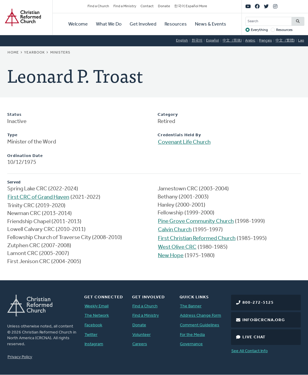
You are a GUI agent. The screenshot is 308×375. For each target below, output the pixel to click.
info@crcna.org (263, 320)
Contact (147, 6)
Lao (301, 40)
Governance (191, 344)
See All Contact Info (249, 351)
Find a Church (98, 6)
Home (13, 52)
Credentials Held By (179, 135)
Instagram (94, 344)
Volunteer (141, 335)
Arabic (250, 40)
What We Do (109, 24)
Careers (139, 344)
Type (12, 135)
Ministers (60, 52)
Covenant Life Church (184, 142)
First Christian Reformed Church (197, 238)
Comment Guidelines (199, 325)
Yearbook (34, 52)
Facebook (93, 325)
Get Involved (143, 24)
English (182, 40)
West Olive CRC (177, 247)
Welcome (78, 24)
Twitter (91, 335)
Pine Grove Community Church (196, 221)
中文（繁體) (285, 40)
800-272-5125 (258, 302)
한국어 (197, 40)
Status (14, 114)
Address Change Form (200, 315)
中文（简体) (232, 40)
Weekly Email (97, 306)
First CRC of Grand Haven (38, 197)
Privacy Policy (20, 357)
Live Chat (254, 337)
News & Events (210, 24)
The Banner (191, 306)
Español (212, 40)
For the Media (192, 335)
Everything (259, 30)
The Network (97, 315)
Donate (164, 6)
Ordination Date (25, 156)
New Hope (170, 256)
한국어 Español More (190, 6)
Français (265, 40)
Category (168, 114)
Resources (176, 24)
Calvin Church (175, 230)
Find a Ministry (124, 6)
